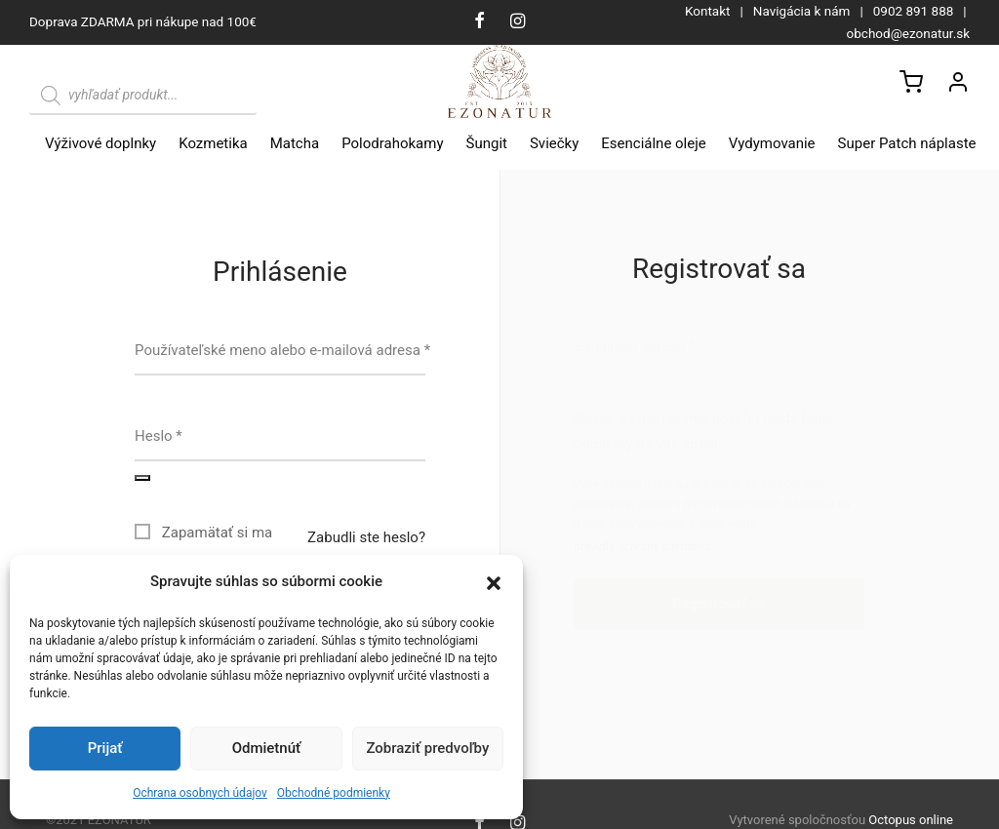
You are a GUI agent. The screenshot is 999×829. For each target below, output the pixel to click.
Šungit (486, 143)
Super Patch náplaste (907, 143)
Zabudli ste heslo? (366, 537)
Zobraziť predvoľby (427, 748)
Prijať (105, 748)
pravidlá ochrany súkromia (642, 547)
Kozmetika (213, 143)
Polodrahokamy (392, 143)
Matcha (294, 143)
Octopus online (910, 819)
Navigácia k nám (802, 11)
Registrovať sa (718, 603)
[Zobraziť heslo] (142, 478)
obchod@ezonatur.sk (908, 33)
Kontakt (707, 11)
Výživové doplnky (100, 143)
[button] (493, 582)
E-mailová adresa (634, 346)
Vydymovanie (772, 143)
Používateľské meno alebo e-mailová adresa (282, 350)
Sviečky (554, 143)
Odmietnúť (266, 748)
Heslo (158, 436)
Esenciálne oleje (653, 143)
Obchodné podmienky (333, 793)
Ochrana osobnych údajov (200, 793)
